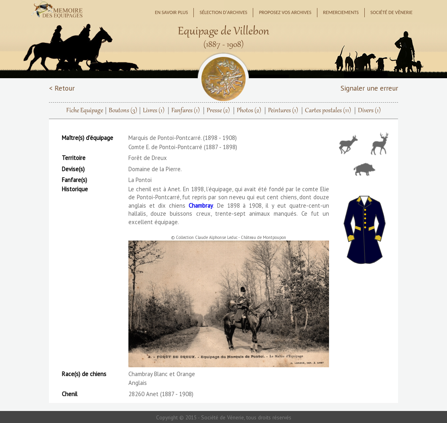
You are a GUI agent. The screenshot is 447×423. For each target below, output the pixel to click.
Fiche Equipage (84, 111)
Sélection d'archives (223, 12)
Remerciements (341, 12)
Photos (249, 111)
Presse (218, 111)
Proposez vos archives (285, 12)
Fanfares (185, 111)
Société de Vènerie (391, 12)
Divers (369, 111)
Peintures (283, 111)
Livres (154, 111)
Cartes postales (328, 111)
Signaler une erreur (369, 88)
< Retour (62, 88)
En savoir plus (171, 12)
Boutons (123, 111)
